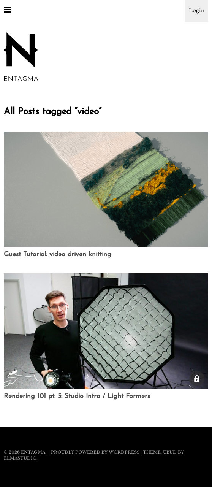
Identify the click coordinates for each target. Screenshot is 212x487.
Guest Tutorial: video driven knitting (57, 254)
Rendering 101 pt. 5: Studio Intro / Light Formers (77, 396)
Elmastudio (20, 458)
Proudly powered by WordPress (95, 452)
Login (196, 10)
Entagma (33, 452)
